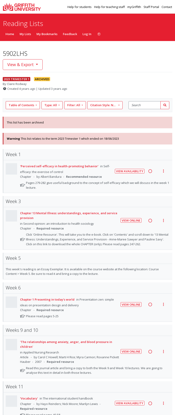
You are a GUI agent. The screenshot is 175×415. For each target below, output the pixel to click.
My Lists (25, 34)
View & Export (21, 64)
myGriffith (134, 7)
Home (9, 34)
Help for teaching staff (110, 7)
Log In (86, 34)
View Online (131, 220)
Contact (167, 7)
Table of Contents (22, 105)
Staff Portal (152, 7)
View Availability (129, 171)
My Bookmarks (46, 34)
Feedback (70, 34)
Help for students (79, 7)
